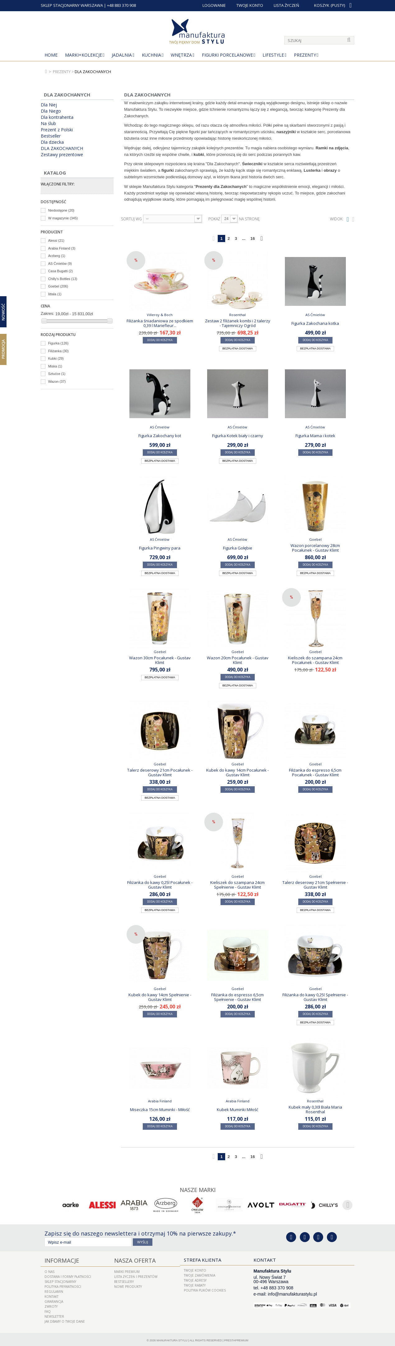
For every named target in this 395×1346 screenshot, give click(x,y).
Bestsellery (124, 1279)
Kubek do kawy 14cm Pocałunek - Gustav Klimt (237, 772)
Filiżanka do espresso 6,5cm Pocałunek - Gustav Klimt (315, 772)
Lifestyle (273, 55)
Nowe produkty (128, 1284)
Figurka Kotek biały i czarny (237, 435)
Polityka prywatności (62, 1284)
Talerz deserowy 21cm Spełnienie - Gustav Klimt (315, 885)
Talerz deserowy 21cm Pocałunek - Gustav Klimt (160, 772)
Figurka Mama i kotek (315, 435)
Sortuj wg (131, 219)
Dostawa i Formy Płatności (67, 1274)
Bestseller (51, 136)
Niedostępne (61, 210)
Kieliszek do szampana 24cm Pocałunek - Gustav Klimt (315, 660)
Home (51, 55)
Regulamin (53, 1289)
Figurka (58, 343)
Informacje (58, 1259)
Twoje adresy (195, 1279)
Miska (55, 366)
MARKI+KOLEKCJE (83, 55)
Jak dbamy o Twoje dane (64, 1319)
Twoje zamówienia (199, 1274)
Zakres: (47, 313)
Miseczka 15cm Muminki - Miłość (160, 1109)
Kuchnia (151, 55)
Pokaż (214, 219)
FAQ (47, 1309)
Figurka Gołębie (237, 548)
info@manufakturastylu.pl (292, 1293)
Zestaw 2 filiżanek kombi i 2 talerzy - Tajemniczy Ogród (237, 323)
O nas (49, 1269)
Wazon (57, 381)
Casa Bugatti (60, 271)
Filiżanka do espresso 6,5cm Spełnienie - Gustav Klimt (237, 997)
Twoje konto (195, 1269)
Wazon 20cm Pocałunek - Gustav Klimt (237, 660)
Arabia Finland (61, 248)
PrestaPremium (236, 1338)
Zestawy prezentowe (62, 154)
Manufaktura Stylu (171, 1338)
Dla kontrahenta (57, 117)
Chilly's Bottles (62, 279)
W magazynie (63, 218)
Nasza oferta (131, 1259)
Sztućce (57, 374)
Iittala (55, 294)
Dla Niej (49, 105)
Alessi (56, 240)
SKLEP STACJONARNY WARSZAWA (72, 5)
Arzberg (56, 256)
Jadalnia (122, 55)
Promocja (3, 349)
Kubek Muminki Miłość (237, 1109)
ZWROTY (51, 1304)
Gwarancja (53, 1299)
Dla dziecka (52, 142)
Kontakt (51, 1294)
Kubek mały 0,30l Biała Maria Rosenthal (315, 1109)
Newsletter (54, 1314)
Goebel (58, 286)
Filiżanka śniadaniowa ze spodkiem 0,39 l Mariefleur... (160, 323)
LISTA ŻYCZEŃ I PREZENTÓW (135, 1274)
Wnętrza (181, 55)
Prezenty (305, 55)
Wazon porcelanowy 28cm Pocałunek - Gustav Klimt (315, 548)
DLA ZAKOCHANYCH (62, 148)
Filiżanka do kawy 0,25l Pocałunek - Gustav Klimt (160, 885)
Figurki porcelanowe (227, 55)
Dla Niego (51, 111)
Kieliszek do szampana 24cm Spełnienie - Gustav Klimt (237, 885)
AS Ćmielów (60, 263)
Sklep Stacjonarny (60, 1279)
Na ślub (48, 123)
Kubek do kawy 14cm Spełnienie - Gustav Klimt (159, 997)
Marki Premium (127, 1269)
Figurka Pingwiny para (159, 548)
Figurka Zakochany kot (159, 435)
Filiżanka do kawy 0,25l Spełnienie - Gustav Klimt (315, 997)
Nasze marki (198, 1189)
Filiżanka (58, 351)
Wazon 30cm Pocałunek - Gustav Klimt (160, 660)
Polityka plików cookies (205, 1289)
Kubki (56, 358)
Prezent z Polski (57, 130)
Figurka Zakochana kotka (315, 323)
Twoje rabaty (195, 1284)
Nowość (3, 311)
